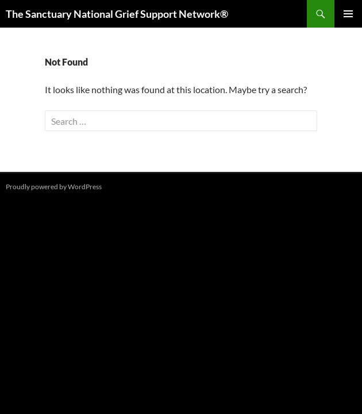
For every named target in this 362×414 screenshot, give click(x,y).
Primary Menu (348, 14)
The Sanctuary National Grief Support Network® (117, 13)
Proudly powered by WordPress (54, 186)
